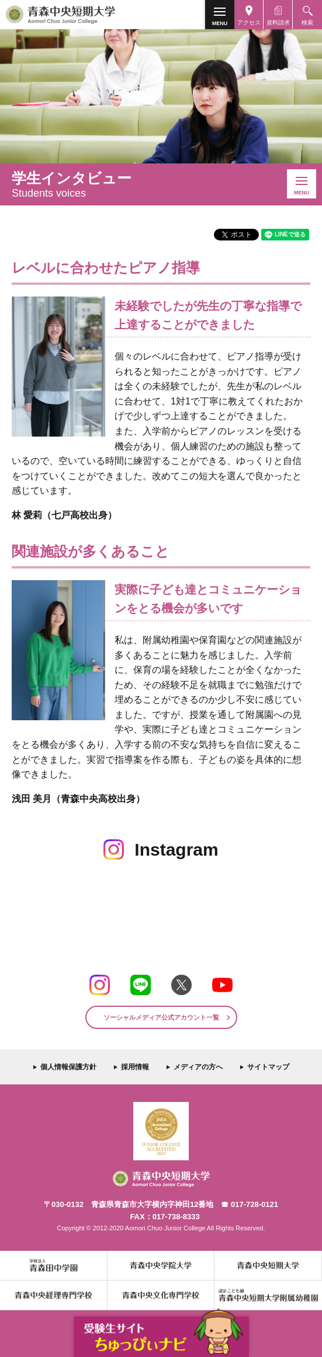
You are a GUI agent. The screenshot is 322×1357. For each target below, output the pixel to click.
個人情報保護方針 (68, 1067)
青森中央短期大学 (80, 14)
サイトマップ (268, 1067)
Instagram (99, 985)
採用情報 (135, 1067)
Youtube (222, 985)
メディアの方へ (198, 1067)
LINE (140, 985)
